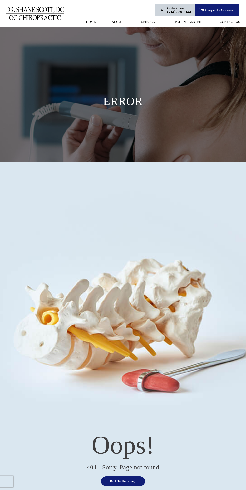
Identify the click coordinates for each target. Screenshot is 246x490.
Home (91, 21)
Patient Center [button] (189, 21)
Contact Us (230, 21)
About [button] (118, 21)
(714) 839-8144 (179, 12)
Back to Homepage (123, 481)
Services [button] (150, 21)
